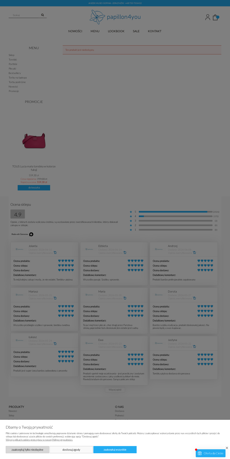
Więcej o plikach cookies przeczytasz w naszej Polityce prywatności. (39, 439)
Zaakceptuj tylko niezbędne (27, 449)
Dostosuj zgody (71, 449)
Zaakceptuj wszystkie (115, 449)
